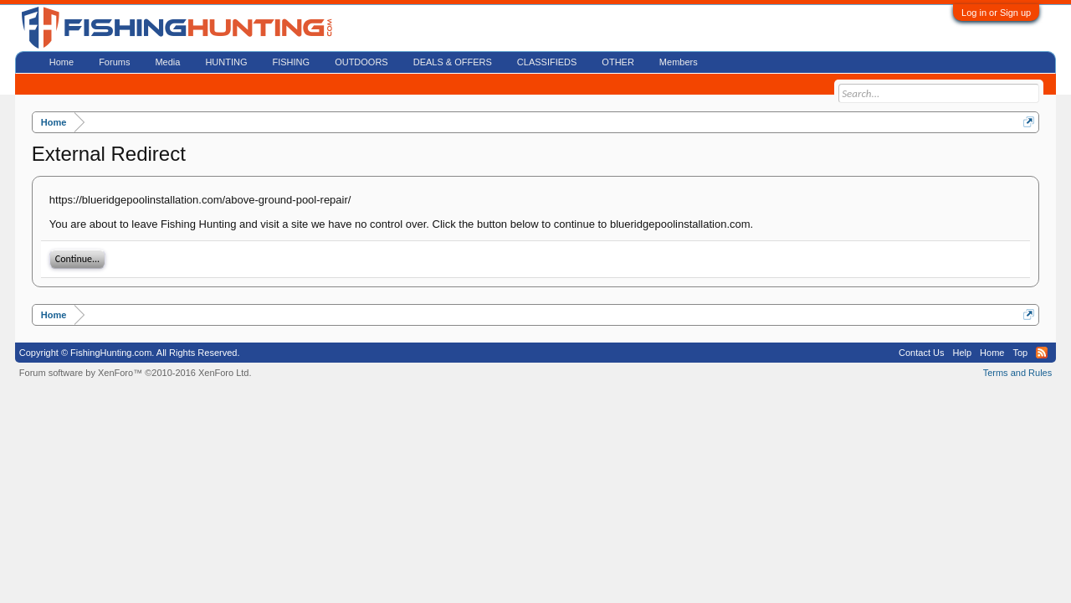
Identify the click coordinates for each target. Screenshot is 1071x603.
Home (61, 62)
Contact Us (921, 353)
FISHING (291, 62)
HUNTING (226, 62)
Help (961, 353)
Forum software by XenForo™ (135, 373)
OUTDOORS (361, 62)
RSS (1042, 352)
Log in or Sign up (996, 13)
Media (167, 62)
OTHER (618, 62)
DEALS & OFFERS (452, 62)
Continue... (77, 259)
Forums (114, 62)
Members (678, 62)
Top (1019, 353)
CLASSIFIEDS (547, 62)
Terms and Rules (1018, 373)
